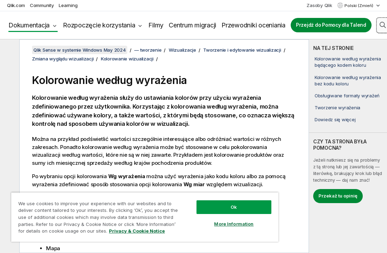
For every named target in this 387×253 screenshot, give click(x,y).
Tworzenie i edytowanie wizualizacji (242, 50)
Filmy (155, 25)
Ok (234, 207)
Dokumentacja (29, 25)
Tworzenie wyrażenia (337, 107)
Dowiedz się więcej (335, 119)
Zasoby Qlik (319, 5)
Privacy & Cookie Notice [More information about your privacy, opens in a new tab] (137, 231)
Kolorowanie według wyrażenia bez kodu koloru (348, 80)
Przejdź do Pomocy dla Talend (331, 25)
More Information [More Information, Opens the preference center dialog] (233, 224)
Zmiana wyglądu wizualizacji (62, 58)
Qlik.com (16, 5)
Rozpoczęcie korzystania (99, 25)
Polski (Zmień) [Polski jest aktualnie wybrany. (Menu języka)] (359, 5)
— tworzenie (147, 50)
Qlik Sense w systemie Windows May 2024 (79, 50)
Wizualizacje (182, 50)
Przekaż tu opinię (337, 196)
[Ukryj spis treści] (9, 50)
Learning (68, 5)
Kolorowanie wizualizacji (127, 58)
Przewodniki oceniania (253, 25)
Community (42, 5)
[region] (144, 217)
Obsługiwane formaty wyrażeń (347, 95)
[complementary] (348, 146)
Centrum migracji (192, 25)
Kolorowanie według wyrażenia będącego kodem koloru (348, 62)
